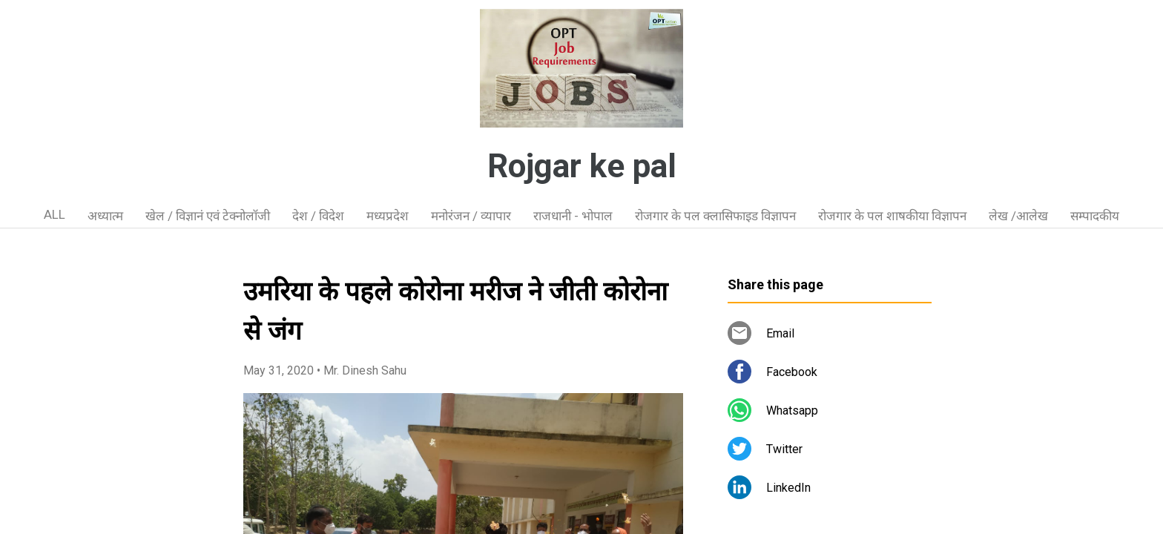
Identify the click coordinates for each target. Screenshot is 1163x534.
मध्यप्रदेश (387, 215)
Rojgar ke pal (581, 166)
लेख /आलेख (1018, 215)
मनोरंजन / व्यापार (471, 215)
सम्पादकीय (1094, 215)
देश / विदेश (318, 215)
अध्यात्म (105, 215)
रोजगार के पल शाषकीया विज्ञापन (892, 215)
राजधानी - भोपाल (573, 215)
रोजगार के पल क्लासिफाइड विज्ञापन (715, 215)
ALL (54, 214)
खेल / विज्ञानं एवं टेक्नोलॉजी (207, 215)
